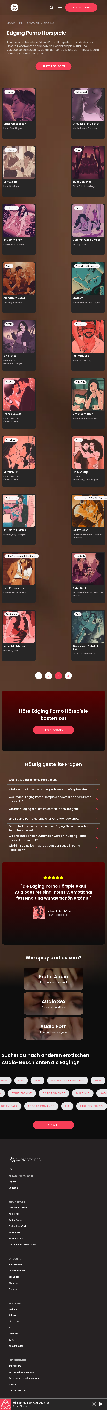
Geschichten (16, 1264)
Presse (12, 1384)
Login (11, 1168)
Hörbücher (14, 1232)
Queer (79, 208)
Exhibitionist (90, 418)
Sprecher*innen (17, 1270)
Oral (78, 614)
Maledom (21, 592)
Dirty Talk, (78, 186)
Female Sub (90, 653)
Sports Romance (44, 1106)
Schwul (12, 1315)
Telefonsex (11, 614)
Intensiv (17, 302)
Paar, (6, 128)
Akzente (13, 1283)
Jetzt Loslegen (81, 7)
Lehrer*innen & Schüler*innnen (21, 556)
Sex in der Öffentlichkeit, (85, 592)
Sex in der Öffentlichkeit (11, 420)
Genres (13, 1289)
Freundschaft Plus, (82, 302)
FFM (40, 1080)
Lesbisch (10, 150)
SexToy (87, 360)
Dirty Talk (80, 382)
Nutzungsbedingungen (21, 1372)
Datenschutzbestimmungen (24, 1378)
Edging (49, 23)
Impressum (15, 1365)
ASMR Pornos (16, 1238)
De (21, 23)
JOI (10, 1327)
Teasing (92, 128)
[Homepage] (29, 7)
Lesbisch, (8, 650)
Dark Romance (51, 1093)
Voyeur (97, 302)
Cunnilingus (15, 128)
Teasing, (7, 302)
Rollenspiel (81, 92)
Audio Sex (14, 1213)
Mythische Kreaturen (70, 1080)
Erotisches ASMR (18, 1226)
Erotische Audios (18, 1207)
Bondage (14, 186)
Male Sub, (78, 360)
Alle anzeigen (16, 1345)
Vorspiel (22, 534)
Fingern (19, 363)
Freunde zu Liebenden (87, 266)
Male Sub (80, 1093)
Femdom (80, 324)
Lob (24, 1080)
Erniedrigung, (10, 534)
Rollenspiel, (9, 592)
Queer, (6, 244)
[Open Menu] (60, 7)
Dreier (9, 266)
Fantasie (33, 23)
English (12, 1181)
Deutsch (13, 1187)
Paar (78, 150)
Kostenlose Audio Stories (22, 1244)
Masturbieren (18, 244)
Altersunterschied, (82, 534)
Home (11, 23)
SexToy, (77, 244)
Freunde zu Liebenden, (9, 362)
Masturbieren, (80, 128)
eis (70, 1106)
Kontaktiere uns (17, 1390)
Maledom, (78, 418)
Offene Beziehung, (79, 478)
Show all (53, 1125)
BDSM (9, 324)
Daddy (9, 92)
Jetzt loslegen (53, 66)
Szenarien (14, 1276)
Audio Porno (15, 1220)
